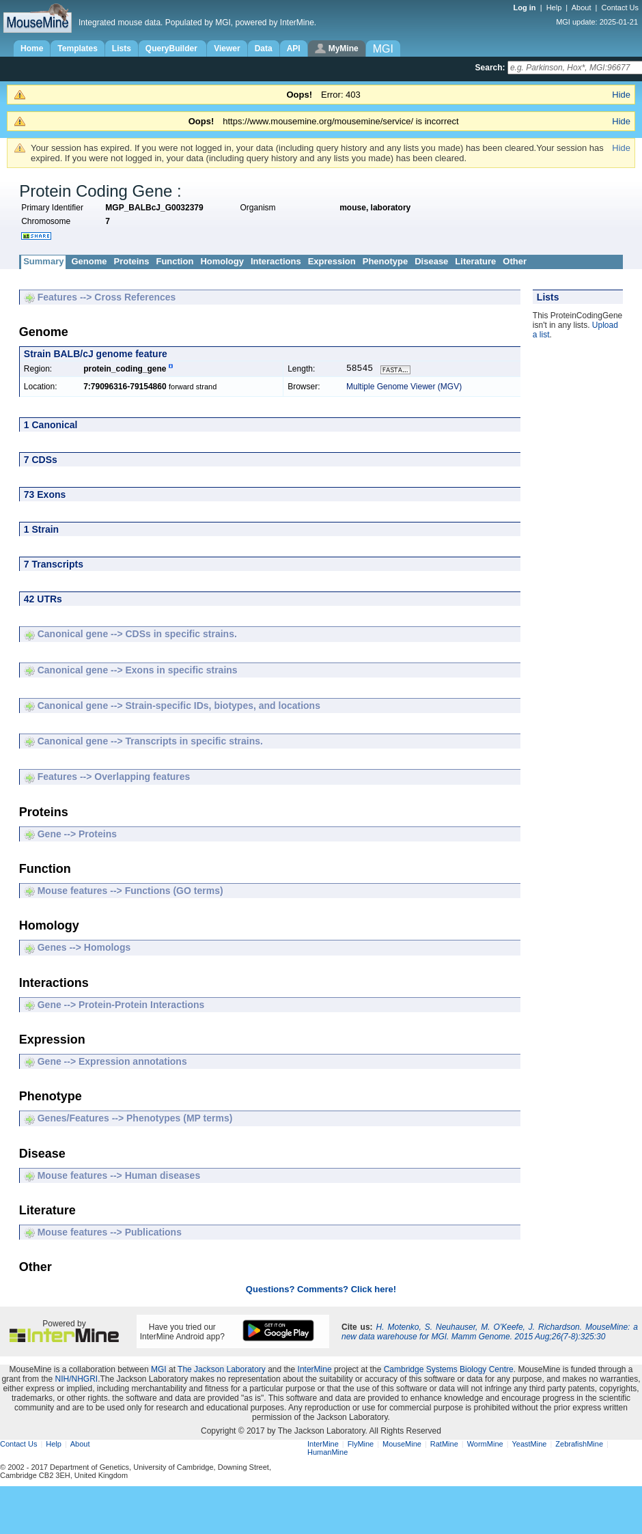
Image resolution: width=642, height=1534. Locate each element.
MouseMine (401, 1445)
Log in (526, 7)
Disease (431, 261)
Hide (621, 94)
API (294, 48)
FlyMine (361, 1445)
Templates (77, 48)
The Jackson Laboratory (222, 1371)
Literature (475, 261)
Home (31, 48)
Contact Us (620, 7)
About (581, 7)
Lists (121, 48)
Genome (89, 261)
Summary (43, 261)
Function (174, 261)
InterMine (315, 1371)
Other (515, 261)
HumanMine (327, 1453)
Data (264, 48)
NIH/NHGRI (76, 1380)
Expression (332, 261)
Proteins (131, 261)
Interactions (276, 261)
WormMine (485, 1445)
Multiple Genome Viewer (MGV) (404, 388)
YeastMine (529, 1445)
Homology (222, 261)
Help (554, 7)
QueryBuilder (172, 48)
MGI (159, 1371)
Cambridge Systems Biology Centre (449, 1371)
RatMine (444, 1445)
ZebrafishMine (579, 1445)
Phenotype (385, 261)
